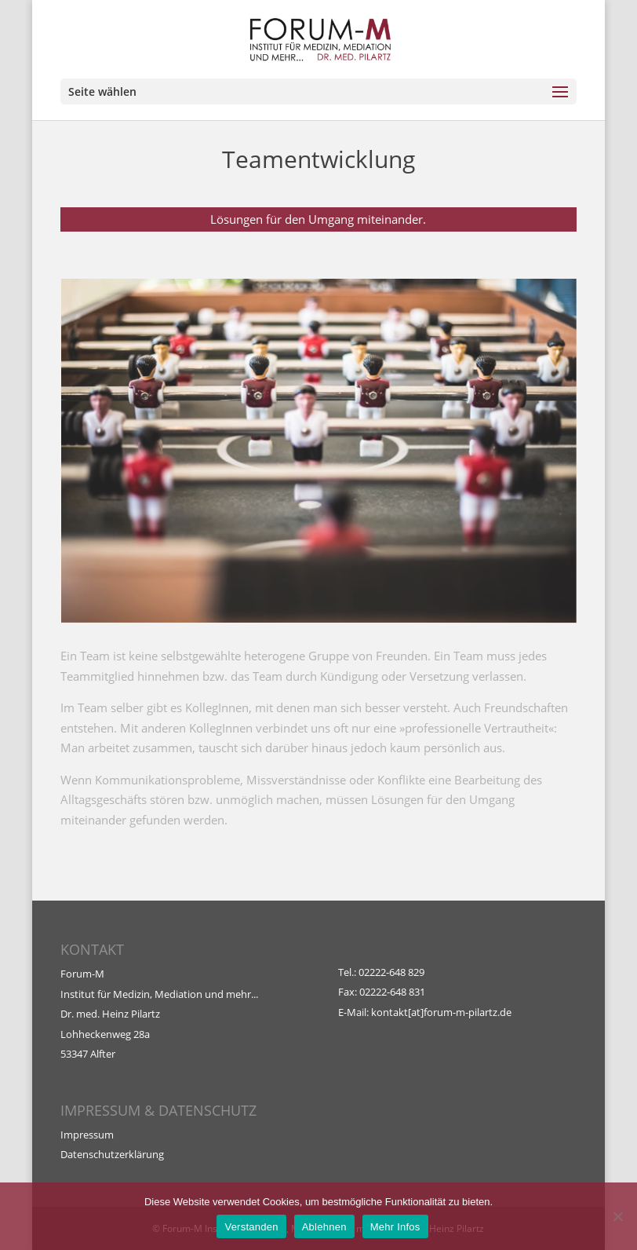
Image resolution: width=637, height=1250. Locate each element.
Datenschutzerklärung (112, 1154)
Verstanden (251, 1227)
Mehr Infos (395, 1227)
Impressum (87, 1135)
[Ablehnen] (617, 1216)
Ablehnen (324, 1227)
